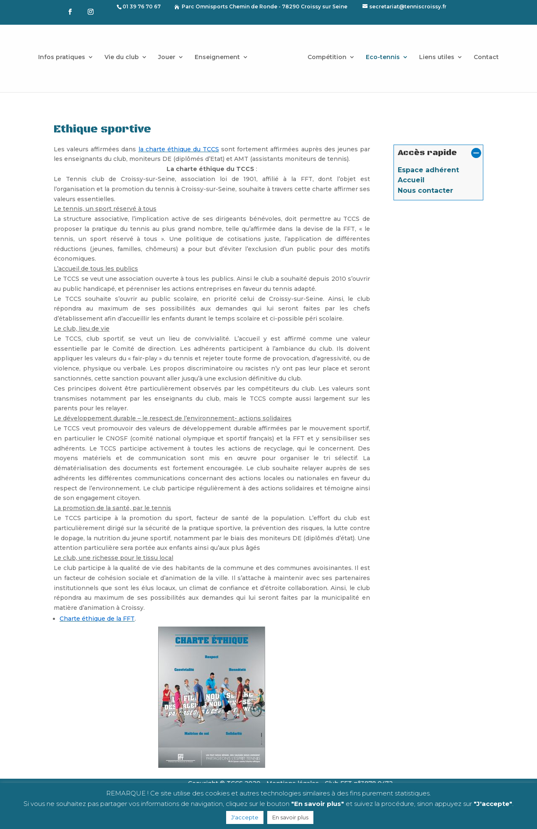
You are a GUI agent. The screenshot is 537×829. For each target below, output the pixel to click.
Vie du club (121, 57)
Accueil (411, 180)
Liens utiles (436, 57)
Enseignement (217, 57)
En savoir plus (290, 817)
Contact (486, 57)
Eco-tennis (383, 57)
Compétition (327, 57)
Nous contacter (425, 190)
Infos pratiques (61, 57)
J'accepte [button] (244, 817)
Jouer (166, 57)
